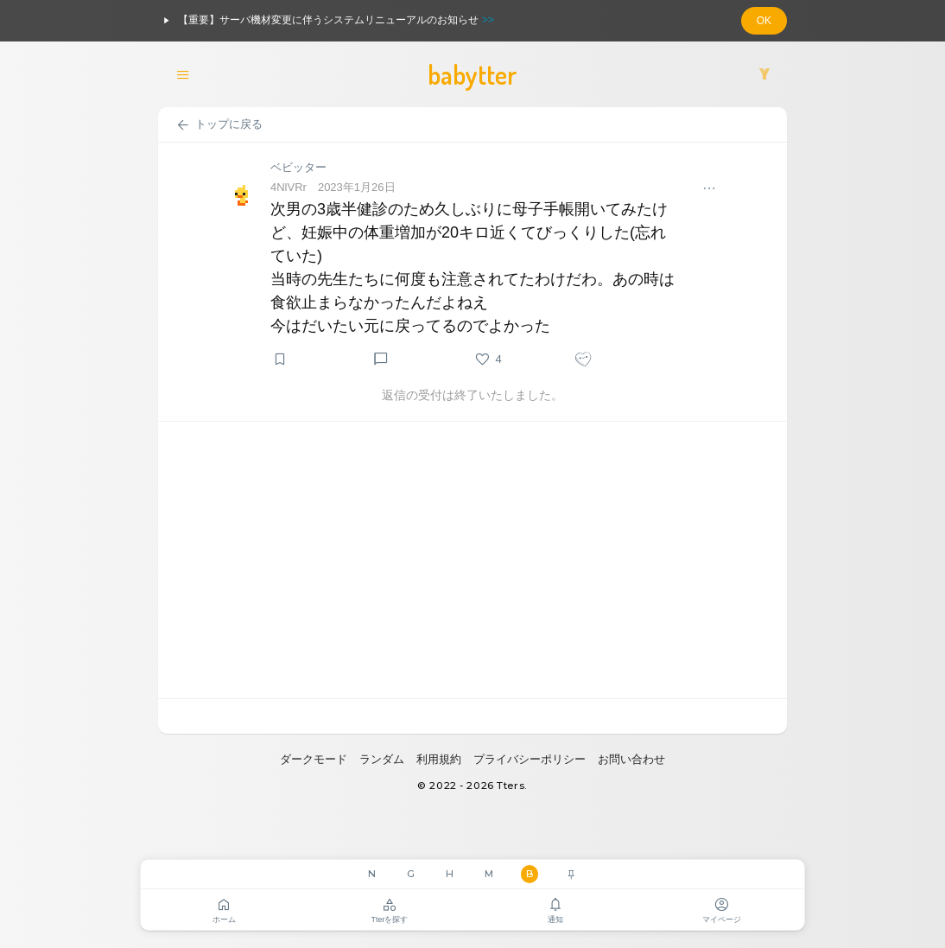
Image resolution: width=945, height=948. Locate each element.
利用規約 (438, 759)
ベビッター (298, 167)
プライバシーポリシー (529, 759)
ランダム (381, 759)
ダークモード (313, 759)
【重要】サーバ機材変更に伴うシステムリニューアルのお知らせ (326, 21)
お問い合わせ (631, 759)
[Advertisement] (472, 560)
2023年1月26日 (357, 187)
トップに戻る (219, 125)
